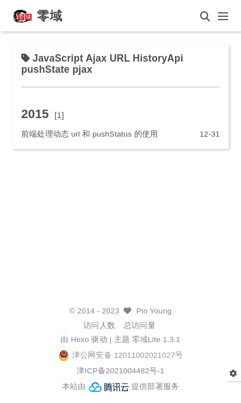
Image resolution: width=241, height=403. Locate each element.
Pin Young (154, 311)
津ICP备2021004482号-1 (120, 371)
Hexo (80, 339)
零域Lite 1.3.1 (156, 339)
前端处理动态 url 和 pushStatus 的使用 (89, 134)
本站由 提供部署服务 (120, 386)
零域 (50, 16)
